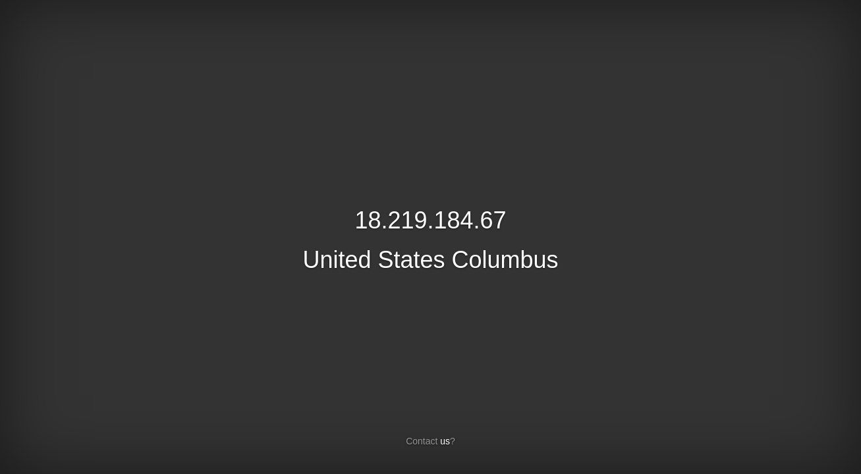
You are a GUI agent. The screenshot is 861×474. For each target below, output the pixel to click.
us (445, 441)
